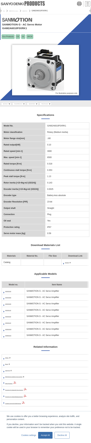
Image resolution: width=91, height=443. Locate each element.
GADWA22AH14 (12, 330)
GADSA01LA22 (12, 311)
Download (69, 263)
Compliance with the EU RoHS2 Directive (24, 405)
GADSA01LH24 (12, 324)
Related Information (77, 104)
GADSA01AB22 (12, 298)
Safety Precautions (14, 385)
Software (9, 359)
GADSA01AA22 (12, 292)
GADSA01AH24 (12, 305)
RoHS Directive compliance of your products (26, 378)
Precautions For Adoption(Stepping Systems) (26, 398)
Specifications (9, 104)
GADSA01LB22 (12, 317)
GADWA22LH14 (12, 336)
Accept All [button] (45, 435)
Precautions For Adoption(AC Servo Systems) (27, 392)
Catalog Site (11, 372)
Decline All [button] (62, 435)
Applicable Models (54, 104)
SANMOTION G (44, 11)
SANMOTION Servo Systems (23, 11)
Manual (8, 365)
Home (5, 11)
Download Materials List (31, 104)
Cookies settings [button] (28, 435)
